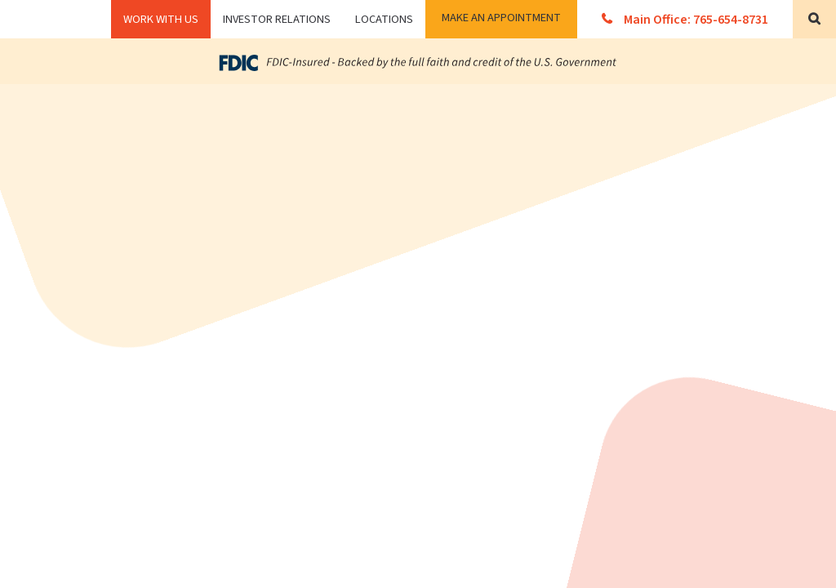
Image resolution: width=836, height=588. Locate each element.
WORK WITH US (160, 19)
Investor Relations (277, 19)
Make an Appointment (501, 17)
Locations (384, 19)
